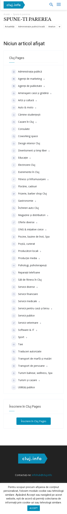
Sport (17, 337)
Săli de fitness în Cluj (26, 279)
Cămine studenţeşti (25, 114)
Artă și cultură (22, 100)
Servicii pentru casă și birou (30, 308)
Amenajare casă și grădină (30, 93)
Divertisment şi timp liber (29, 150)
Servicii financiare (24, 294)
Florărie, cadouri (24, 186)
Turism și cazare (24, 380)
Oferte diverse (22, 222)
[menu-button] (58, 5)
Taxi (17, 344)
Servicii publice (23, 315)
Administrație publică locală (31, 26)
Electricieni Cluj (23, 165)
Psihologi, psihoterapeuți (29, 265)
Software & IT (22, 330)
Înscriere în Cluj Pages (33, 421)
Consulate (20, 129)
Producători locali (24, 251)
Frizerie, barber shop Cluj (29, 193)
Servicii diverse (23, 287)
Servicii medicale (24, 301)
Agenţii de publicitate (26, 86)
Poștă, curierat (23, 244)
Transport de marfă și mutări (31, 358)
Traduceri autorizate (26, 351)
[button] (51, 5)
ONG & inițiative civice (27, 229)
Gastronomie (22, 200)
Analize (51, 26)
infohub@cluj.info (42, 475)
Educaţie (19, 157)
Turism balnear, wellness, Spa (31, 373)
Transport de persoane (28, 366)
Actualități (9, 26)
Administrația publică (26, 71)
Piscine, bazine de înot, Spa (30, 236)
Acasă (7, 14)
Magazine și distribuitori (28, 215)
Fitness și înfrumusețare (28, 179)
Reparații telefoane (25, 272)
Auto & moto (22, 107)
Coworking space (24, 136)
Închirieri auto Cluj (25, 208)
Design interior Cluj (25, 143)
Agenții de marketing (26, 78)
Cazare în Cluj (22, 122)
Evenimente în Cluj (25, 172)
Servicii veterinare (24, 322)
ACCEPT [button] (33, 508)
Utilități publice (23, 387)
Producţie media (24, 258)
